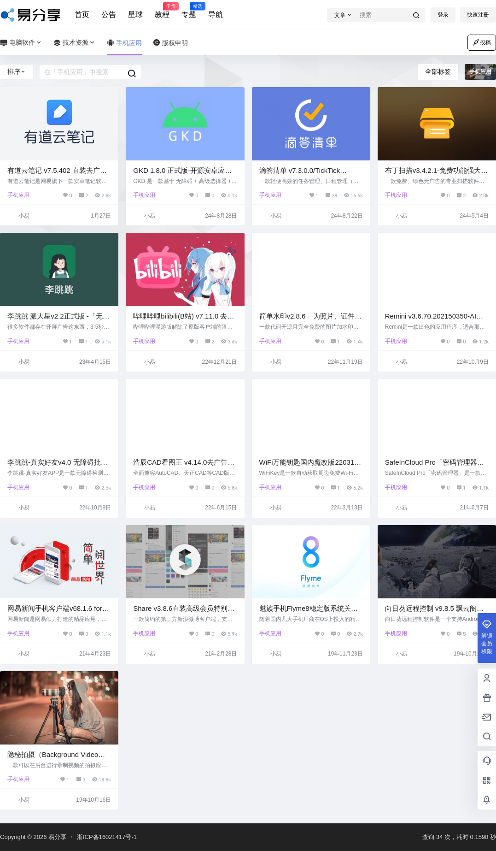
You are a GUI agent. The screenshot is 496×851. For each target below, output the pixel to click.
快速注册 (478, 15)
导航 (215, 14)
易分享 (56, 836)
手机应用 (18, 195)
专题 (188, 10)
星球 (135, 14)
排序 (16, 71)
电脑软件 (21, 42)
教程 (162, 10)
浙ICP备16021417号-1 (107, 836)
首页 (82, 14)
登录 (443, 15)
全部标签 (438, 71)
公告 (108, 14)
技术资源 (74, 42)
